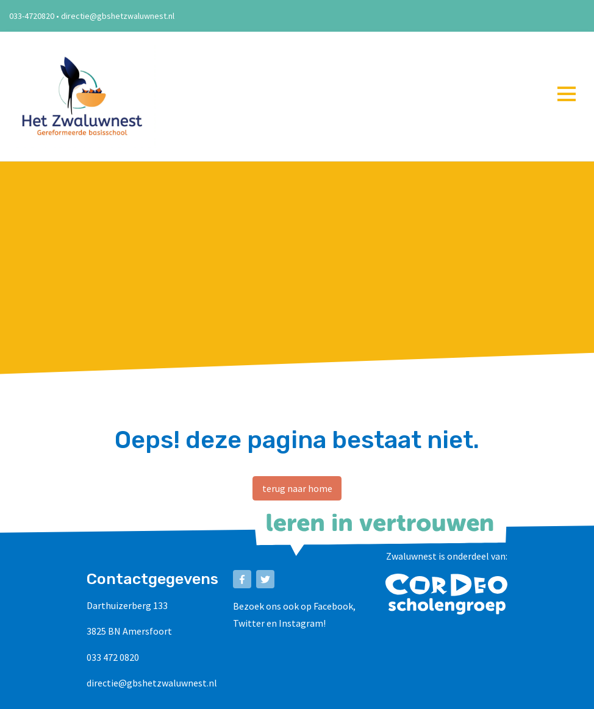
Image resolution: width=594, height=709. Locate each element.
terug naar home (297, 488)
